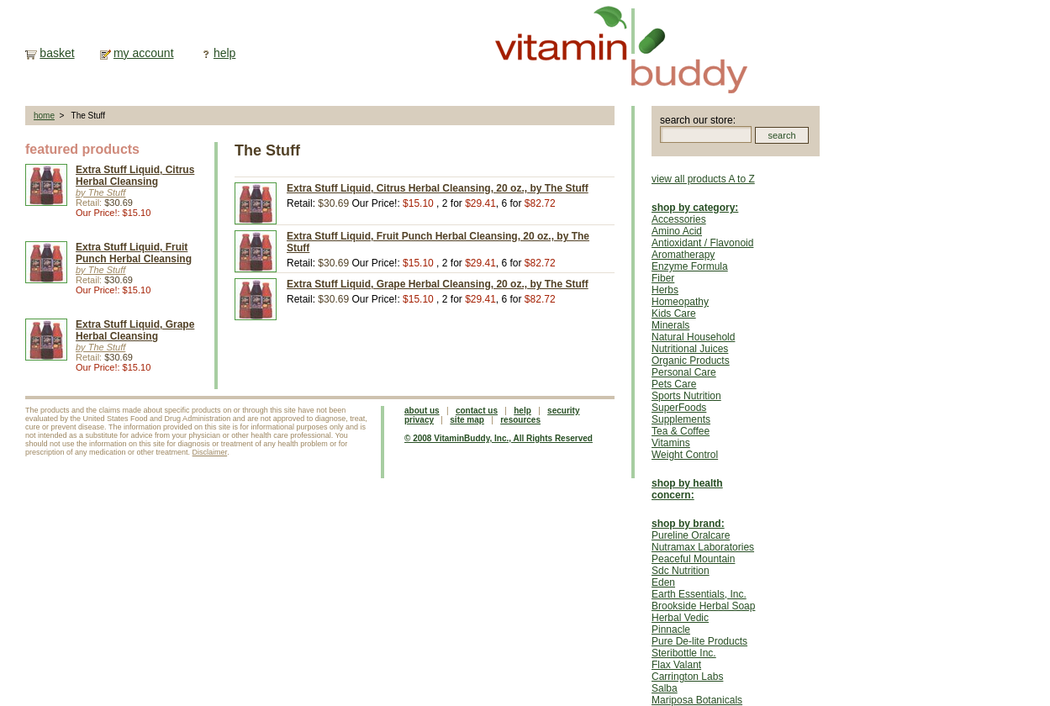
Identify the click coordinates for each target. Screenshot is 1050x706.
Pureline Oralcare (691, 535)
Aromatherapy (683, 255)
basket (57, 53)
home (44, 115)
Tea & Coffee (681, 431)
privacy (419, 419)
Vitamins (671, 443)
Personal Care (684, 372)
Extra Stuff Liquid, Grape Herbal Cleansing (135, 330)
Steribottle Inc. (684, 653)
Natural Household (693, 337)
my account (143, 53)
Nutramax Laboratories (703, 547)
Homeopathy (680, 302)
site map (467, 419)
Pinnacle (671, 629)
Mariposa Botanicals (697, 700)
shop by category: (695, 207)
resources (520, 419)
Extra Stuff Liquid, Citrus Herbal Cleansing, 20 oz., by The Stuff (437, 188)
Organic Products (691, 360)
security (563, 410)
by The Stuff (100, 192)
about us (422, 410)
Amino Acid (677, 231)
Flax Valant (676, 665)
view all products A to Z (703, 179)
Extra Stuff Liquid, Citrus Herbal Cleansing (135, 175)
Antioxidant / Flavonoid (702, 243)
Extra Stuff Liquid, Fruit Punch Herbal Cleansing (134, 253)
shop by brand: (688, 524)
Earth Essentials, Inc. (699, 594)
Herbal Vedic (680, 618)
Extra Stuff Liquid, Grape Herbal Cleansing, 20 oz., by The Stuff (437, 284)
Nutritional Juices (690, 349)
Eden (663, 582)
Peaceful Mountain (693, 559)
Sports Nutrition (686, 396)
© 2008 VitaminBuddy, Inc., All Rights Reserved (498, 438)
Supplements (681, 419)
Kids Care (674, 313)
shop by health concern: (687, 489)
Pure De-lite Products (699, 641)
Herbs (665, 290)
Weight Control (685, 455)
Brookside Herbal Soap (703, 606)
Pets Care (674, 384)
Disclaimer (210, 452)
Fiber (663, 278)
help (224, 53)
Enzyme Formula (690, 266)
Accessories (679, 219)
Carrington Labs (687, 676)
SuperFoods (679, 408)
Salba (665, 688)
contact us (477, 410)
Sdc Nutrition (681, 571)
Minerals (670, 325)
